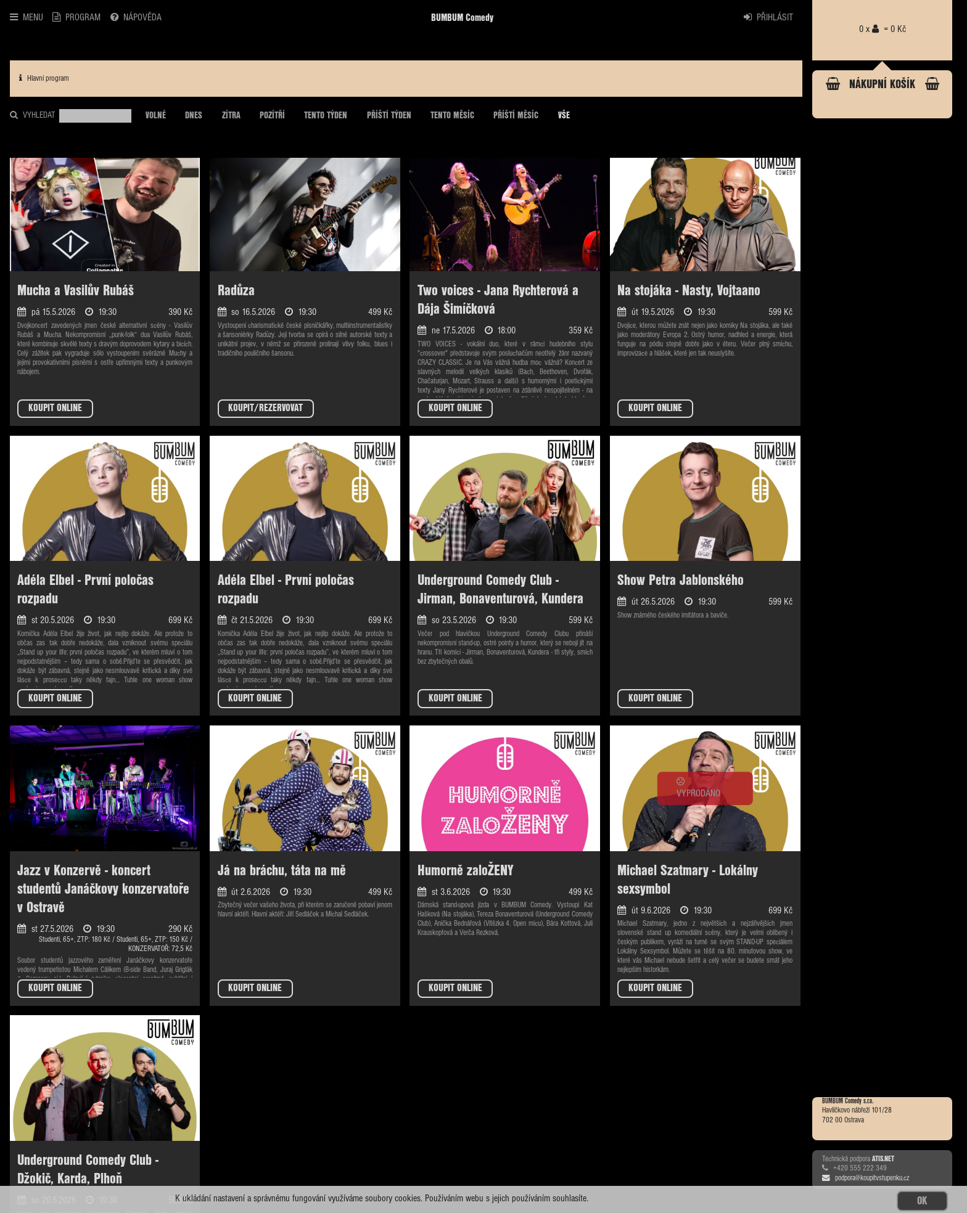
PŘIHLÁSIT (768, 17)
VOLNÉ (156, 116)
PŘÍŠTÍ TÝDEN (389, 116)
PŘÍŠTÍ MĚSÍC (515, 116)
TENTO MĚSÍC (452, 116)
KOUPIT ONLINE (55, 408)
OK (922, 1201)
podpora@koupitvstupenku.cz (865, 1178)
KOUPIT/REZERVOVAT (265, 408)
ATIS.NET (883, 1159)
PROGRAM (76, 17)
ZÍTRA (231, 116)
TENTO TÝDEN (325, 116)
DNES (193, 116)
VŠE (564, 116)
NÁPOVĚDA (136, 17)
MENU (26, 17)
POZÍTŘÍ (272, 116)
